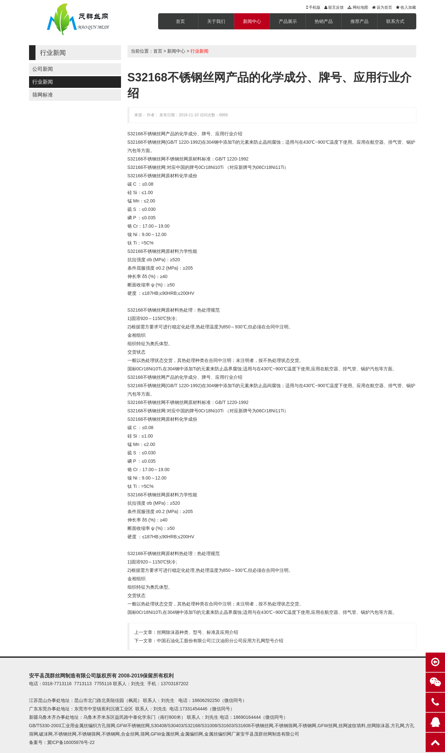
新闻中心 (252, 21)
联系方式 (395, 21)
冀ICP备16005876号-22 (71, 742)
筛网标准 (42, 95)
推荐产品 (359, 21)
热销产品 (324, 21)
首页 (180, 21)
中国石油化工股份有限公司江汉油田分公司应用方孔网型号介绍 (220, 640)
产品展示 (288, 21)
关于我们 (216, 21)
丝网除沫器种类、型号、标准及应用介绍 (197, 632)
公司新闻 (42, 69)
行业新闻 (42, 82)
